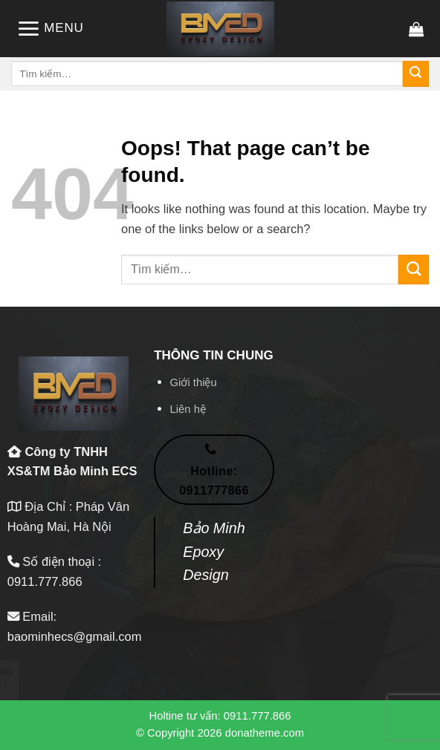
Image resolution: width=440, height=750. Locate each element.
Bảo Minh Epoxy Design (214, 551)
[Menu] (50, 28)
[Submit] (416, 74)
